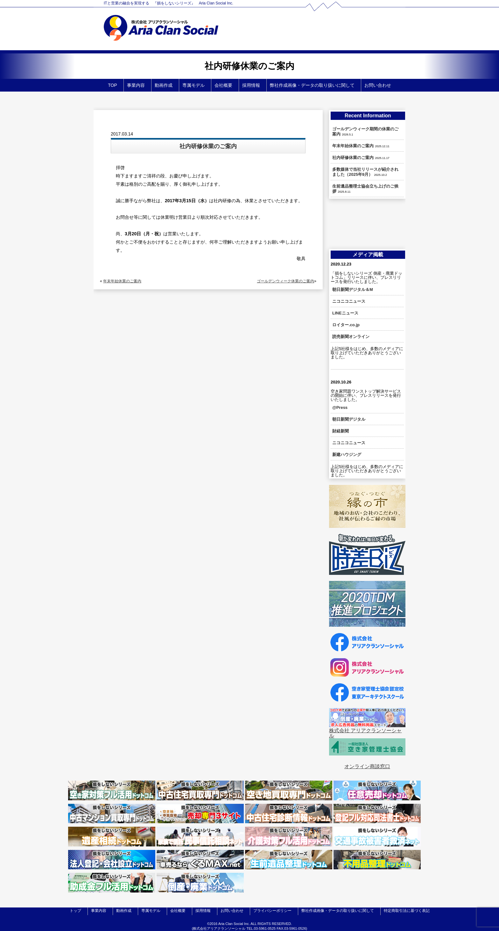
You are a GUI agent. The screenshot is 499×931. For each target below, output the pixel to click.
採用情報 (251, 85)
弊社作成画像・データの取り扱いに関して (312, 85)
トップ (75, 910)
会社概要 (223, 85)
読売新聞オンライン (350, 336)
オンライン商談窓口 (367, 766)
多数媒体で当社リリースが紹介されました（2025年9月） (365, 172)
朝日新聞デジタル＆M (352, 289)
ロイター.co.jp (346, 324)
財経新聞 (340, 431)
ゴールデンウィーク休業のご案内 (285, 281)
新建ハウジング (346, 454)
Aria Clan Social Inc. (234, 924)
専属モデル (193, 85)
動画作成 (163, 85)
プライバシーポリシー (272, 910)
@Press (340, 407)
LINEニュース (345, 313)
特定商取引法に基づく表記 (407, 910)
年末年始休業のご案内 (122, 281)
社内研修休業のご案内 (353, 157)
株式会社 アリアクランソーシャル (365, 733)
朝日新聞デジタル (348, 419)
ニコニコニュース (348, 301)
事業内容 (136, 85)
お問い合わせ (377, 85)
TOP (112, 85)
